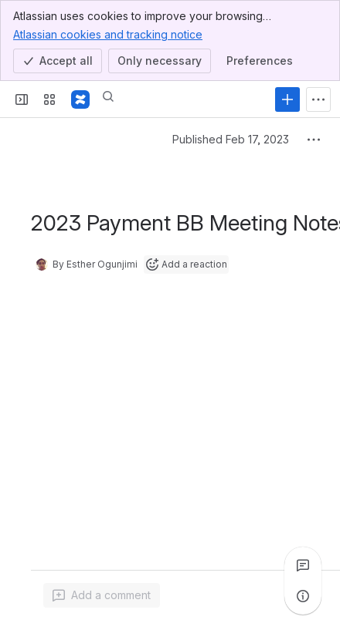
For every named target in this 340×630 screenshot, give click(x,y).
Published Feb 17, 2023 (216, 139)
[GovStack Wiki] (80, 99)
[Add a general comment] (101, 595)
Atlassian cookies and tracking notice (107, 34)
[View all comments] (303, 565)
